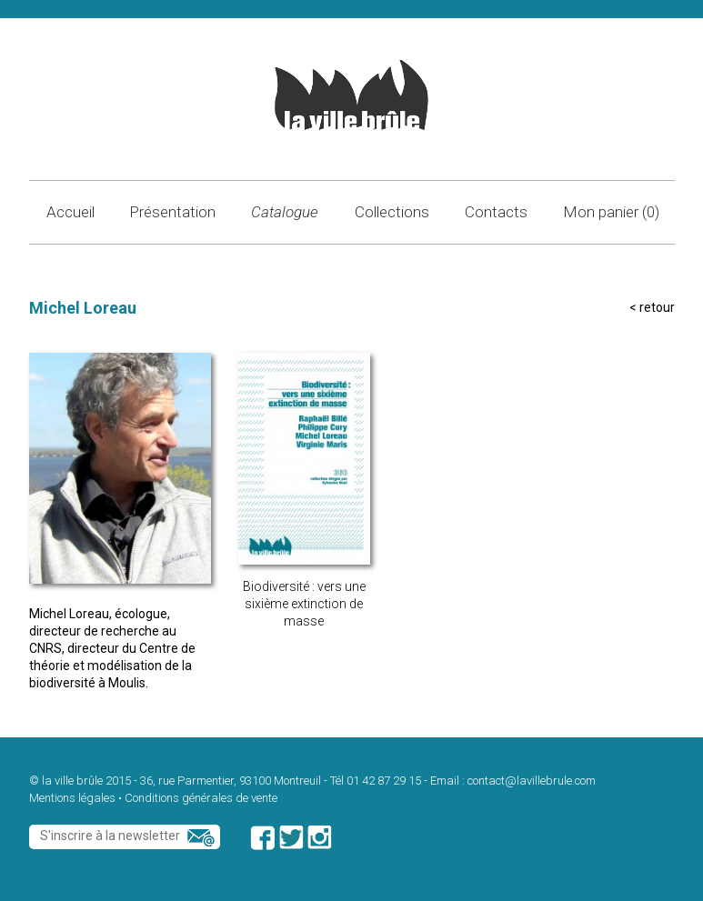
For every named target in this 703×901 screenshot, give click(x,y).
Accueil (70, 212)
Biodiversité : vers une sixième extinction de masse (304, 603)
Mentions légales (72, 798)
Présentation (172, 212)
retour (657, 307)
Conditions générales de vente (201, 798)
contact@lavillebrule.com (531, 780)
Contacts (496, 212)
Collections (392, 212)
